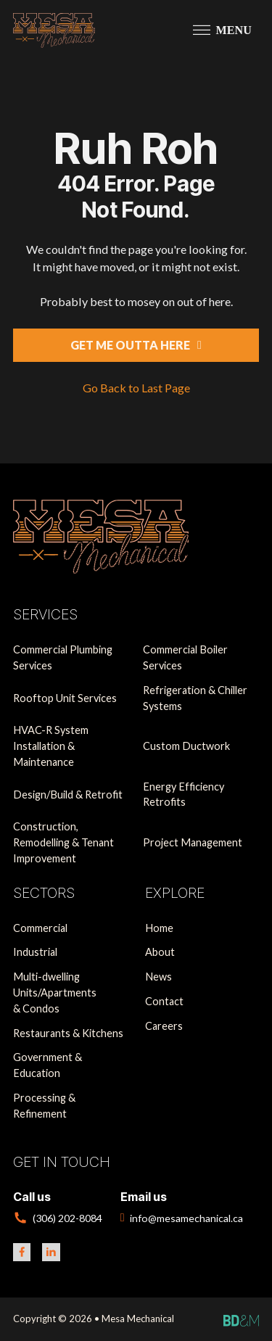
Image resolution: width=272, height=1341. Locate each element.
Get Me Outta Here (136, 345)
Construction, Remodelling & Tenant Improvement (63, 842)
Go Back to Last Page (136, 388)
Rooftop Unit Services (65, 698)
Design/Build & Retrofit (68, 794)
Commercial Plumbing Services (62, 657)
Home (159, 928)
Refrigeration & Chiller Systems (195, 698)
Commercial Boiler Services (185, 657)
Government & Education (47, 1065)
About (160, 952)
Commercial (40, 928)
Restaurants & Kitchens (68, 1033)
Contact (164, 1001)
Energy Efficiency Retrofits (183, 794)
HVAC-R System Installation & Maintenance (50, 745)
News (158, 976)
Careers (164, 1026)
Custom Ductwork (186, 746)
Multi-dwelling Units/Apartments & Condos (54, 992)
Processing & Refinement (44, 1106)
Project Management (192, 842)
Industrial (35, 952)
